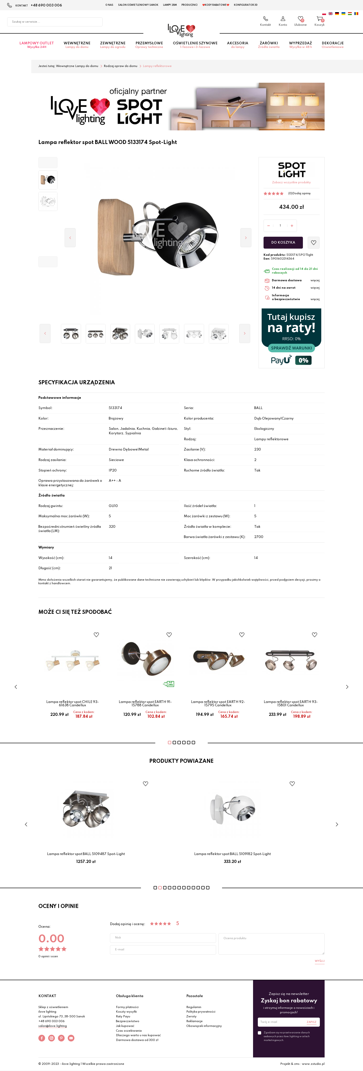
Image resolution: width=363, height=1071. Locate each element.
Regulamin (193, 1007)
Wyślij (320, 961)
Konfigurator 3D (246, 5)
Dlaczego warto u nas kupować (138, 1035)
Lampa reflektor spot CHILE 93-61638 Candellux (72, 703)
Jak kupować (125, 1026)
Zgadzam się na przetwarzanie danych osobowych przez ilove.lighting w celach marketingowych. (287, 1036)
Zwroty (191, 1016)
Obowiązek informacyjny (204, 1026)
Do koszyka (283, 242)
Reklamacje (194, 1021)
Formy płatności (127, 1007)
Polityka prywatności (200, 1011)
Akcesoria (238, 45)
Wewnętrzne (77, 45)
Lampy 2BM (170, 5)
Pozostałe (194, 996)
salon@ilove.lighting (52, 1026)
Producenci (189, 5)
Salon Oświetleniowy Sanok (138, 5)
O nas (109, 5)
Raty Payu (123, 1016)
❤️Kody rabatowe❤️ (215, 5)
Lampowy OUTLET (36, 45)
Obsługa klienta (129, 996)
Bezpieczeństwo (127, 1021)
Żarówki (269, 45)
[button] (47, 162)
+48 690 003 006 (46, 5)
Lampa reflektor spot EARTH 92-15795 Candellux (218, 703)
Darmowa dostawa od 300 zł (137, 1040)
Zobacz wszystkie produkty (291, 182)
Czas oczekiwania (129, 1031)
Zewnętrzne (113, 45)
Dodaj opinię (301, 193)
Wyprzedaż (300, 45)
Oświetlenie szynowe (195, 45)
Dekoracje (333, 45)
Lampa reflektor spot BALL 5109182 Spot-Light (255, 854)
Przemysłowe (149, 45)
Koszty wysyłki (126, 1011)
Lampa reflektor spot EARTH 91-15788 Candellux (145, 703)
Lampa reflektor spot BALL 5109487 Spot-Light (108, 854)
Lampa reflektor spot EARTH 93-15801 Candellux (291, 703)
